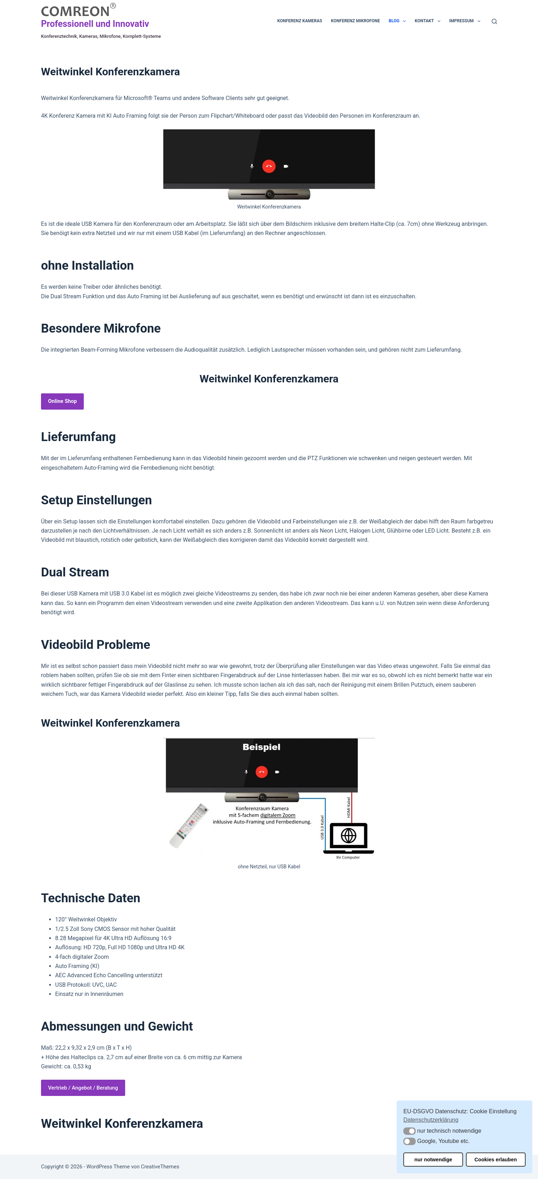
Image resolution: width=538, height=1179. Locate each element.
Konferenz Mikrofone (355, 20)
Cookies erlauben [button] (495, 1159)
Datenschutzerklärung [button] (430, 1120)
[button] (409, 1131)
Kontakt (429, 21)
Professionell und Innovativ (95, 24)
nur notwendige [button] (433, 1159)
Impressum (466, 21)
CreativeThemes (160, 1166)
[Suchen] (494, 21)
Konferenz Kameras (299, 20)
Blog (399, 21)
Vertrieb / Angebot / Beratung (83, 1088)
